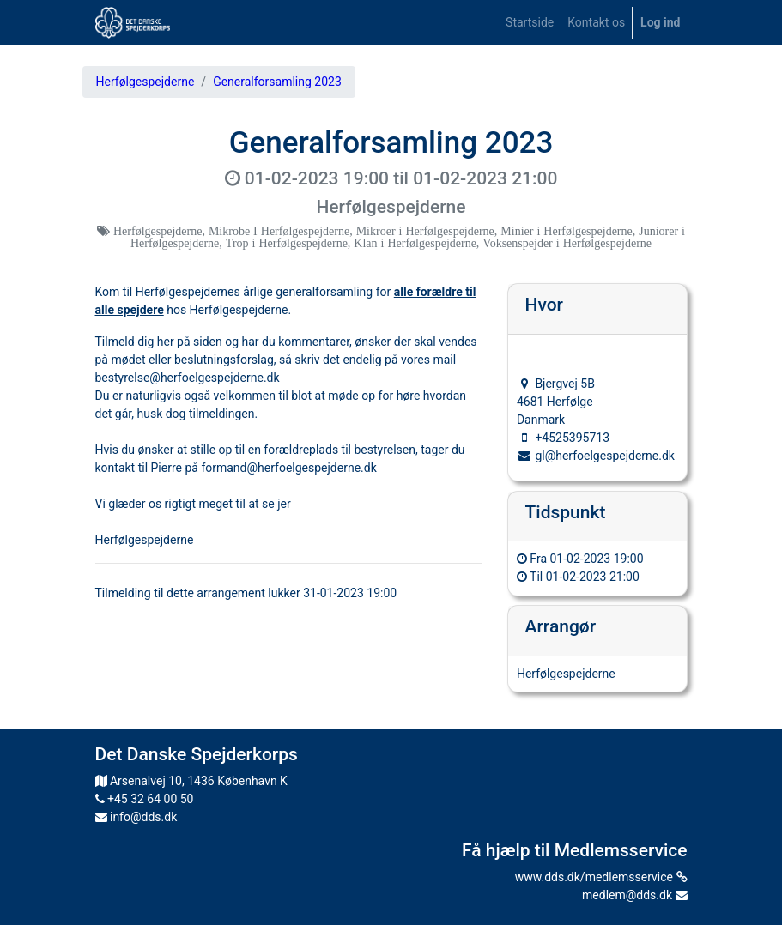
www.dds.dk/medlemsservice (601, 877)
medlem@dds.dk (634, 895)
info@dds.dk (136, 817)
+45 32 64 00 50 (144, 799)
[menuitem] (530, 23)
